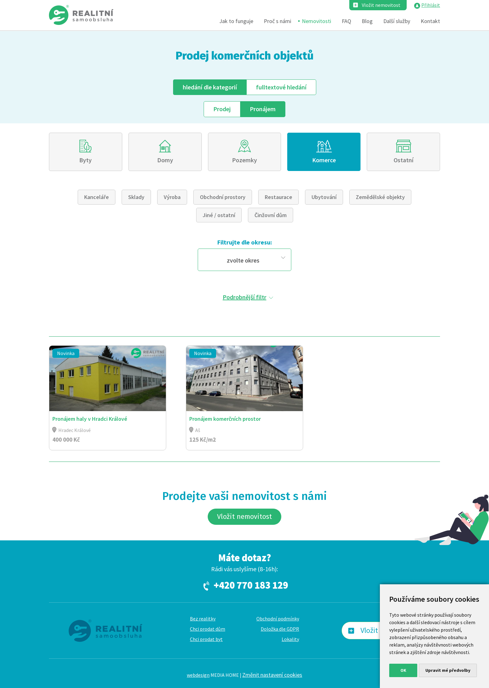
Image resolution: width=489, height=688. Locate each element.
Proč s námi (277, 21)
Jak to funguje (236, 21)
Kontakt (430, 21)
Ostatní (404, 160)
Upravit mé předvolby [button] (447, 670)
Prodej (222, 109)
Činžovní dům (270, 215)
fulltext (281, 87)
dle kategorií (210, 87)
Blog (367, 21)
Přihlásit (430, 5)
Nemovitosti (316, 21)
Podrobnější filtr (244, 297)
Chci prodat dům (207, 629)
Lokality (290, 639)
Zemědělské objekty (380, 197)
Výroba (172, 197)
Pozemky (244, 160)
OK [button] (403, 670)
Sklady (136, 197)
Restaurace (278, 197)
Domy (165, 160)
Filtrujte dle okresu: (244, 242)
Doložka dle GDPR (280, 629)
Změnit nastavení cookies (272, 674)
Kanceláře (96, 197)
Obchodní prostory (222, 197)
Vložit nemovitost (381, 5)
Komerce (324, 160)
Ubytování (324, 197)
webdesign (198, 675)
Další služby (396, 21)
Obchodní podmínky (277, 618)
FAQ (346, 21)
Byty (85, 160)
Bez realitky (202, 618)
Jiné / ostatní (219, 215)
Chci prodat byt (206, 639)
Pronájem (263, 109)
